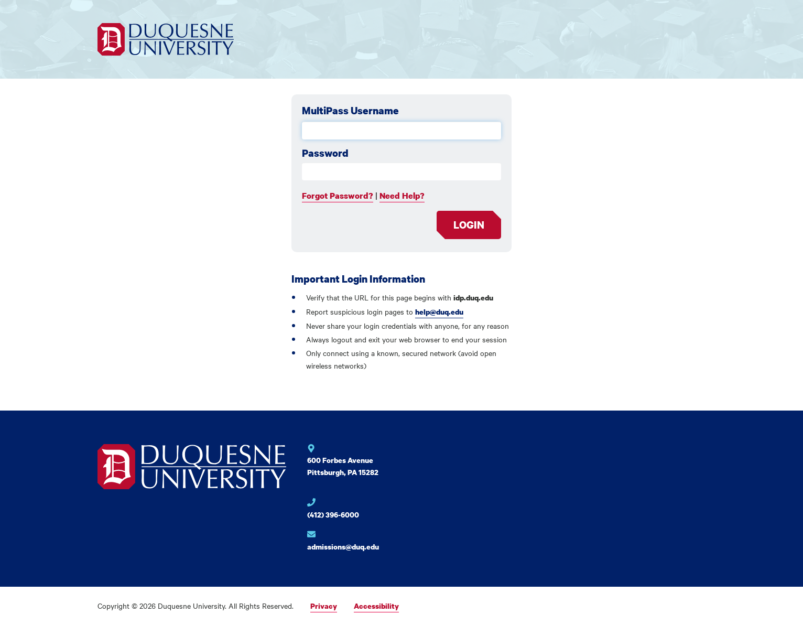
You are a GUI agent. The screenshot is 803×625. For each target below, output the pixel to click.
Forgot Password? (337, 195)
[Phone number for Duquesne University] (354, 511)
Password (325, 153)
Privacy (323, 606)
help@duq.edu (439, 312)
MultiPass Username (350, 110)
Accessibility (376, 606)
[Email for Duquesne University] (354, 541)
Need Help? (402, 195)
